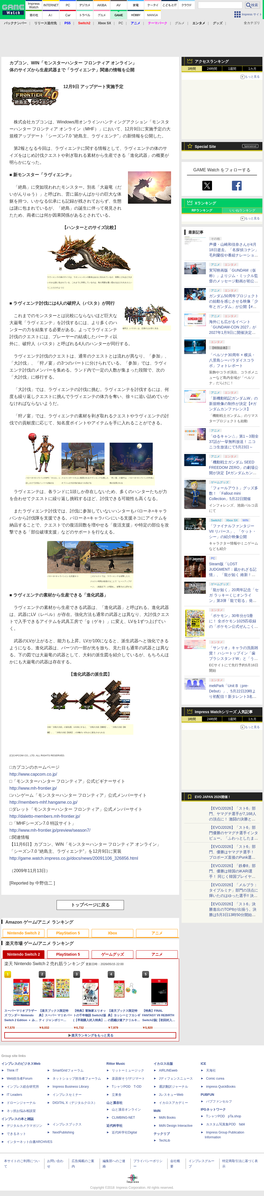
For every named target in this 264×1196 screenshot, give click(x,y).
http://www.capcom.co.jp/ (33, 774)
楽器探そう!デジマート (128, 1078)
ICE (203, 1064)
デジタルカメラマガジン (24, 1126)
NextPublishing (63, 1132)
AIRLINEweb (168, 1070)
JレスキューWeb (171, 1095)
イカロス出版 (163, 1064)
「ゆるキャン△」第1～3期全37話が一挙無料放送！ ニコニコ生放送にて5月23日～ (234, 441)
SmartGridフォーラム (68, 1070)
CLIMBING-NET (123, 1117)
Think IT (12, 1070)
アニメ (157, 933)
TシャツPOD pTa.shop (223, 1116)
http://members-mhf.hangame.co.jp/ (43, 802)
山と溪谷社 (114, 1103)
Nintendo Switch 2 (23, 933)
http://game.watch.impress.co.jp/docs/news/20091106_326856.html (73, 858)
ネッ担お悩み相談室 (21, 1111)
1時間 (192, 69)
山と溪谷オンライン (126, 1109)
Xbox (112, 933)
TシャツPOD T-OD (126, 1086)
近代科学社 (114, 1126)
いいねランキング (242, 210)
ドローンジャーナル (21, 1103)
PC (121, 23)
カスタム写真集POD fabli (225, 1124)
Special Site (205, 146)
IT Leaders (14, 1095)
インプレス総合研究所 (23, 1086)
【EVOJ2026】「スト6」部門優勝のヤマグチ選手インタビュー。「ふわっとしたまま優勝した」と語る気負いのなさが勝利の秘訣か (233, 838)
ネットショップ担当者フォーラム (77, 1078)
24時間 (212, 69)
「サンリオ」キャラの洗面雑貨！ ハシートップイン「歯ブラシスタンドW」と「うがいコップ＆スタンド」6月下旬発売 (233, 658)
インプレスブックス (67, 1124)
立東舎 (116, 1095)
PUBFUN (207, 1095)
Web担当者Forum (19, 1078)
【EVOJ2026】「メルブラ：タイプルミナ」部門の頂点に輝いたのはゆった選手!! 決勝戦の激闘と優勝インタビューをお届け (233, 896)
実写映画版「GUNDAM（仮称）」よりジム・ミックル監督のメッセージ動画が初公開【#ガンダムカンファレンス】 (233, 281)
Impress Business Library (71, 1086)
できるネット (16, 1134)
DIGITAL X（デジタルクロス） (75, 1103)
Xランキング (205, 203)
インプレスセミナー (67, 1095)
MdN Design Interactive (176, 1126)
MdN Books (167, 1117)
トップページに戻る (90, 905)
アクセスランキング (212, 61)
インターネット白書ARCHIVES (29, 1142)
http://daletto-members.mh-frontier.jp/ (44, 816)
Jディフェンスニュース (176, 1078)
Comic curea (215, 1078)
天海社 (211, 1070)
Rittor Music (115, 1064)
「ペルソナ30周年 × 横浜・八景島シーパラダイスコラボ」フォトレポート (232, 360)
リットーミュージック (128, 1070)
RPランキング (202, 210)
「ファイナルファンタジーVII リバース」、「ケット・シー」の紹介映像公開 (232, 531)
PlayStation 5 (68, 933)
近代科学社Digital (124, 1132)
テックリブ (162, 1134)
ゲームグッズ (112, 954)
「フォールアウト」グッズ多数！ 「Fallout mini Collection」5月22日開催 (233, 493)
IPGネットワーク (213, 1109)
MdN (157, 1111)
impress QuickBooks (220, 1086)
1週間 (232, 69)
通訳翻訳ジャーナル (173, 1086)
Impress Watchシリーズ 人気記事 (224, 712)
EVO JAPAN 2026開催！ (213, 797)
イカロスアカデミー (173, 1103)
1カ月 (252, 69)
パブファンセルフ (219, 1101)
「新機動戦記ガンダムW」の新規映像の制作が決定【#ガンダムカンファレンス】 (233, 403)
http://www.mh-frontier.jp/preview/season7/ (50, 830)
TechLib (164, 1140)
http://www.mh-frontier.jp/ (33, 788)
